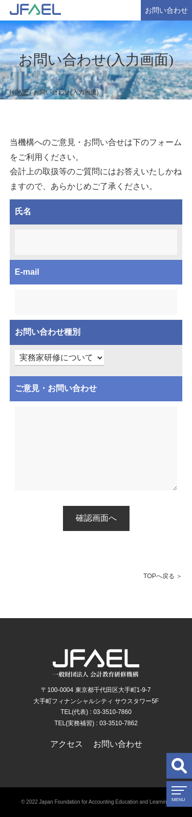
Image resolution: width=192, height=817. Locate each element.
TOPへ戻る (159, 576)
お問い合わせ (166, 10)
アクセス (66, 744)
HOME (19, 92)
